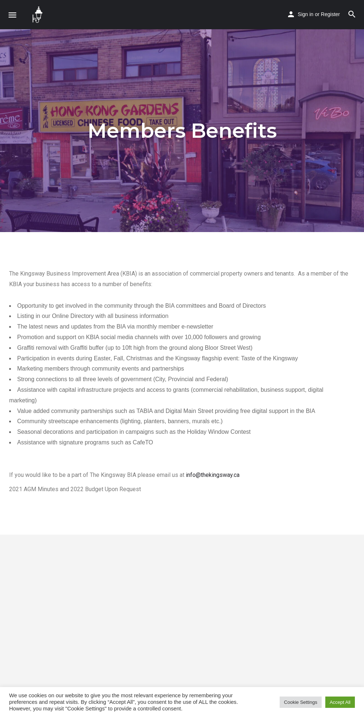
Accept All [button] (340, 702)
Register (330, 14)
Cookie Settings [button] (300, 702)
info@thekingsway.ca (213, 474)
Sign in (306, 14)
